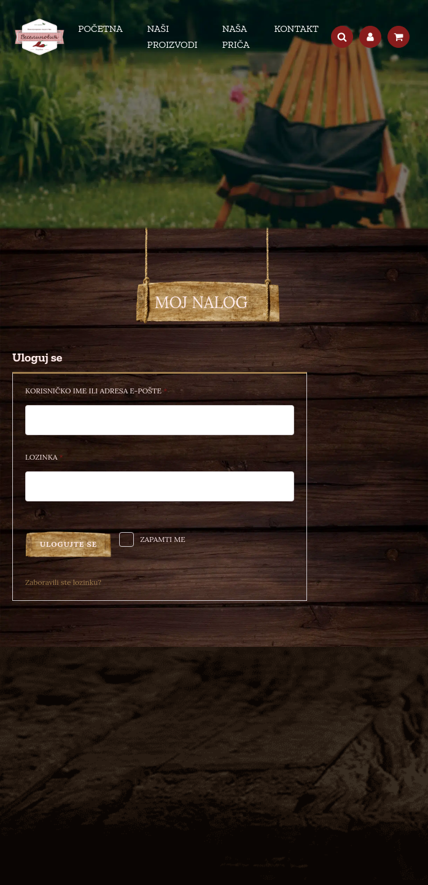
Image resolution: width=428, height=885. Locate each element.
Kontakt (296, 28)
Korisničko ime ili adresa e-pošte (115, 389)
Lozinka (64, 456)
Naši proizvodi (172, 36)
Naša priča (236, 36)
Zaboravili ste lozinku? (63, 582)
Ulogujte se (68, 544)
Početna (100, 28)
